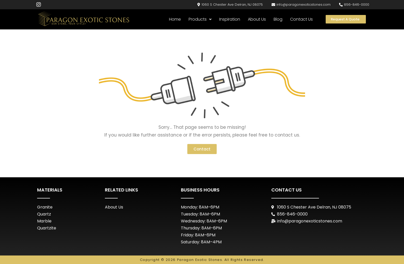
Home (175, 19)
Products (200, 19)
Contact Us (301, 19)
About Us (257, 19)
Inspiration (229, 19)
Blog (278, 19)
